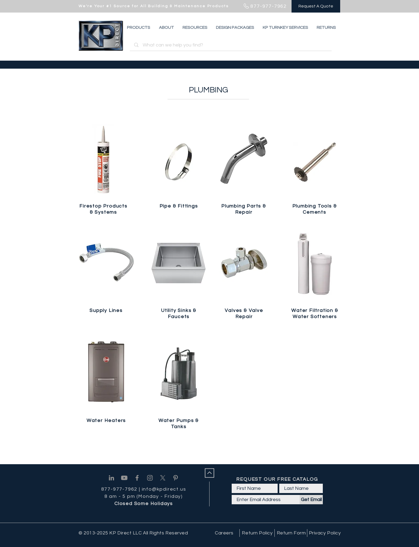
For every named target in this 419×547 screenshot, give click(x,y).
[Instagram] (150, 478)
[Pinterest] (175, 478)
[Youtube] (124, 478)
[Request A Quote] (316, 6)
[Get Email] (311, 499)
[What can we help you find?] (231, 45)
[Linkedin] (111, 478)
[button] (326, 27)
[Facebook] (137, 478)
